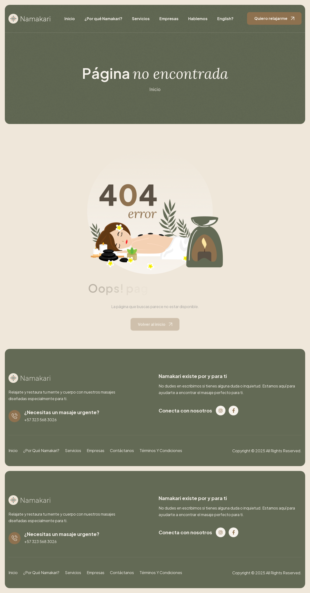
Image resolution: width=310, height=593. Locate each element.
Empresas (168, 18)
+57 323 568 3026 (40, 419)
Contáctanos (122, 450)
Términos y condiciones (161, 450)
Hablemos (198, 18)
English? (225, 18)
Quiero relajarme (270, 18)
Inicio (69, 18)
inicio (155, 89)
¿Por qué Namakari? (103, 18)
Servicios (141, 18)
